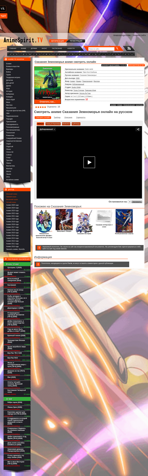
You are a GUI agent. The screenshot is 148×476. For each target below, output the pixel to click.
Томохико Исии (90, 90)
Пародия (9, 119)
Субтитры (76, 124)
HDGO (40, 124)
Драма (8, 86)
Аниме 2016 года (12, 230)
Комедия (9, 97)
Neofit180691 (114, 65)
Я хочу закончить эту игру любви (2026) (16, 456)
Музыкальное (11, 108)
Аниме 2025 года (12, 205)
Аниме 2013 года (12, 238)
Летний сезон (11, 202)
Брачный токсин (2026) (16, 335)
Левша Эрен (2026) (15, 407)
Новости (71, 48)
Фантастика (10, 166)
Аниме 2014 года (12, 235)
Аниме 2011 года (12, 244)
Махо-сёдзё (10, 99)
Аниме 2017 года (12, 227)
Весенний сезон (12, 199)
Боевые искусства (12, 66)
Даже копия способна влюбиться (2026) (16, 444)
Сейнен (9, 155)
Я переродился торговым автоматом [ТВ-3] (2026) (16, 315)
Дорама (34, 48)
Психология (10, 133)
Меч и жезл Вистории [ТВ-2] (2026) (16, 463)
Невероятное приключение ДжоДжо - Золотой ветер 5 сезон (44, 234)
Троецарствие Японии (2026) (16, 341)
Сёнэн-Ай (9, 152)
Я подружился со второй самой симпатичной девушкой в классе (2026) (17, 421)
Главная (12, 48)
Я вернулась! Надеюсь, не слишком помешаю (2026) (17, 430)
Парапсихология (12, 116)
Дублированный (78, 84)
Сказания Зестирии (84, 232)
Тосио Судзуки (78, 90)
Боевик (8, 64)
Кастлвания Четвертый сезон (17, 391)
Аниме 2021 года (12, 216)
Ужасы (8, 163)
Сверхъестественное (14, 141)
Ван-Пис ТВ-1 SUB (15, 353)
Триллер (9, 160)
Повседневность (12, 124)
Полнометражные (12, 127)
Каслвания (12, 285)
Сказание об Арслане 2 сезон (104, 225)
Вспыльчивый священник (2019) (14, 279)
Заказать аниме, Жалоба (15, 249)
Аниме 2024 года (12, 208)
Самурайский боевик (13, 138)
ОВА (7, 113)
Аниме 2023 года (12, 210)
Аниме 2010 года (12, 246)
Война (8, 72)
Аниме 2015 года (12, 233)
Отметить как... (47, 102)
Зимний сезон (11, 197)
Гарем (8, 75)
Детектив (9, 80)
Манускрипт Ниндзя (64, 230)
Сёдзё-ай (9, 146)
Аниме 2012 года (12, 241)
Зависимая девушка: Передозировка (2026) (16, 450)
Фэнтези (9, 169)
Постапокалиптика (13, 130)
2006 (78, 78)
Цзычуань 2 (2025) (15, 267)
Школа (8, 171)
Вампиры (9, 69)
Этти (8, 177)
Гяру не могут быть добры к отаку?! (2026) (16, 330)
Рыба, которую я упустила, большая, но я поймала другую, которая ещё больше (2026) (17, 299)
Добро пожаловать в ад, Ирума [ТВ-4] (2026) (17, 437)
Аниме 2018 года (12, 224)
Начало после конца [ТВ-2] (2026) (15, 291)
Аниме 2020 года (12, 219)
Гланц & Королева (53, 124)
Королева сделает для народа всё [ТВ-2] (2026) (17, 413)
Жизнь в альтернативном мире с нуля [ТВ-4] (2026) (17, 364)
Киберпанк (10, 94)
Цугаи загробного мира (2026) (17, 347)
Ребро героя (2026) (15, 402)
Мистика (9, 105)
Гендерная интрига (13, 77)
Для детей (10, 83)
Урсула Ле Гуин (85, 93)
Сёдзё (8, 144)
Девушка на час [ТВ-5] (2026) (16, 372)
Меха (8, 102)
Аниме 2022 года (12, 213)
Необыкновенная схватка (124, 232)
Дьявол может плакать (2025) (16, 273)
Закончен (47, 68)
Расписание (57, 48)
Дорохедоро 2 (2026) (15, 308)
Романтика (10, 135)
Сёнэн (8, 149)
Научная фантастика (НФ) (15, 111)
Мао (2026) (12, 377)
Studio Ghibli (76, 87)
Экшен (8, 174)
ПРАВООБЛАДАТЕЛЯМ (121, 35)
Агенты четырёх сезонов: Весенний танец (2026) (15, 384)
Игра (8, 88)
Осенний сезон (11, 194)
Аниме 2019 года (12, 222)
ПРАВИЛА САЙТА (139, 35)
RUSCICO (66, 124)
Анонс (44, 48)
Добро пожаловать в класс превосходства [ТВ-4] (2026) (16, 323)
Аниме (23, 48)
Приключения (11, 122)
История (9, 91)
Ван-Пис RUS (13, 358)
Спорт (8, 157)
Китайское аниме (12, 180)
